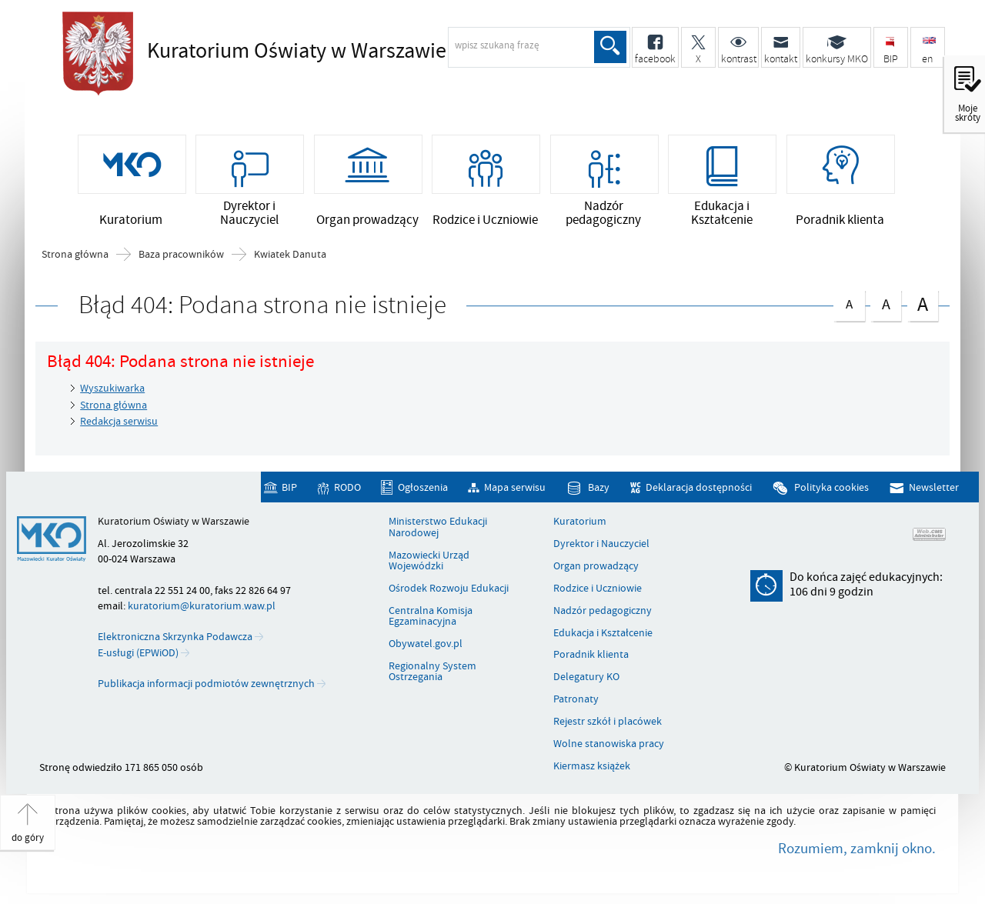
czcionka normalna (848, 302)
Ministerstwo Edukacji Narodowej (438, 527)
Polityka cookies (831, 487)
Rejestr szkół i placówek (607, 721)
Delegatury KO (586, 677)
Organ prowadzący (596, 566)
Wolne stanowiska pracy (608, 744)
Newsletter (934, 487)
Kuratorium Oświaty (296, 51)
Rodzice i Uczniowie (597, 588)
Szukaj (610, 47)
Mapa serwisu (515, 487)
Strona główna (75, 254)
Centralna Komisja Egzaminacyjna (430, 616)
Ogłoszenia (423, 487)
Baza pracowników (181, 254)
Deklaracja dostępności (699, 487)
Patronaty (576, 699)
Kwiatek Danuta (290, 254)
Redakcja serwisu (119, 421)
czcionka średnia (885, 302)
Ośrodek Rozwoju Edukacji (449, 588)
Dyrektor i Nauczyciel (601, 544)
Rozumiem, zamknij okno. (857, 848)
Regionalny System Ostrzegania (432, 672)
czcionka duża (922, 304)
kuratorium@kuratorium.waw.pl (201, 606)
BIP (289, 487)
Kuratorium (579, 521)
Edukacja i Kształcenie (603, 633)
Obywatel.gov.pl (425, 644)
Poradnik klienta (591, 654)
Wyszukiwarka (112, 388)
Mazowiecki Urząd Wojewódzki (429, 561)
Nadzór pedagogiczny (602, 610)
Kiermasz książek (591, 766)
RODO (347, 487)
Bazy (598, 487)
